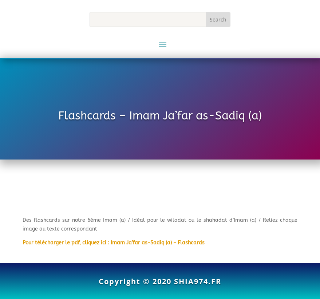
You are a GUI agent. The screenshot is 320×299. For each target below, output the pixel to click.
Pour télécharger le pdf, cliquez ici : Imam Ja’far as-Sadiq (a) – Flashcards (114, 243)
